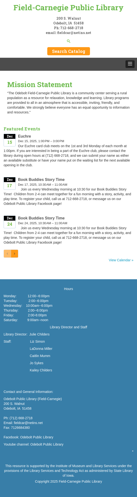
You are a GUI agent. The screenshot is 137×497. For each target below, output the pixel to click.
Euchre (24, 136)
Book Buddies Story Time (41, 180)
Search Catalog (68, 51)
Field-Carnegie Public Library (68, 7)
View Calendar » (121, 260)
